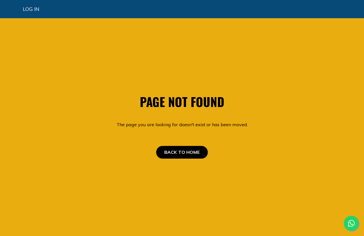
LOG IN (31, 9)
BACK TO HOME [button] (182, 152)
